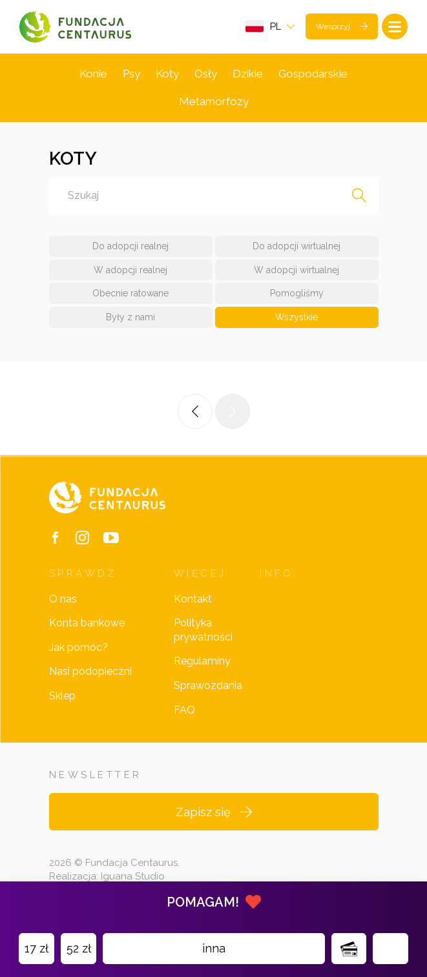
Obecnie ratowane (130, 293)
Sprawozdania (208, 685)
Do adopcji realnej (130, 246)
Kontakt (193, 599)
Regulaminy (202, 661)
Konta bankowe (87, 623)
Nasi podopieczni (90, 671)
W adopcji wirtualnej (296, 270)
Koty (167, 73)
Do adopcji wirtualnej (296, 246)
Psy (131, 73)
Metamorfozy (214, 101)
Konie (93, 73)
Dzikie (248, 73)
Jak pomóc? (78, 647)
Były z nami (130, 317)
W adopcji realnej (130, 270)
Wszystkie (296, 317)
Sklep (62, 696)
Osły (205, 73)
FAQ (184, 710)
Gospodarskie (313, 73)
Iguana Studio (133, 876)
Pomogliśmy (297, 293)
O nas (63, 599)
